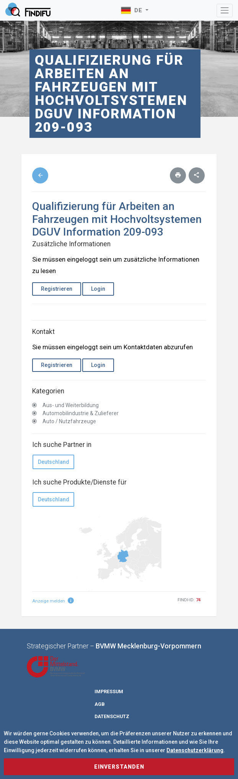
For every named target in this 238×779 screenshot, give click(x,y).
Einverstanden (119, 767)
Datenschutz (112, 716)
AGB (100, 704)
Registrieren (56, 289)
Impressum (109, 691)
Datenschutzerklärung (194, 750)
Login (98, 289)
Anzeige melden (53, 601)
